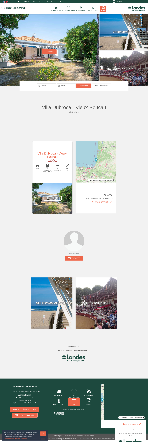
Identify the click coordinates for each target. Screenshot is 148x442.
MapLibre (109, 180)
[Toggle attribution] (113, 181)
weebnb (43, 440)
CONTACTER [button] (74, 259)
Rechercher (83, 86)
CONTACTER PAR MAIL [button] (24, 417)
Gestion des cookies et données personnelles (16, 438)
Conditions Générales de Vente (85, 437)
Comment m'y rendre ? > (102, 202)
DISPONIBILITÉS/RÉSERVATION (24, 411)
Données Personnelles (70, 437)
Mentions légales (57, 437)
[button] (101, 86)
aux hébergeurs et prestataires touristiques (67, 440)
